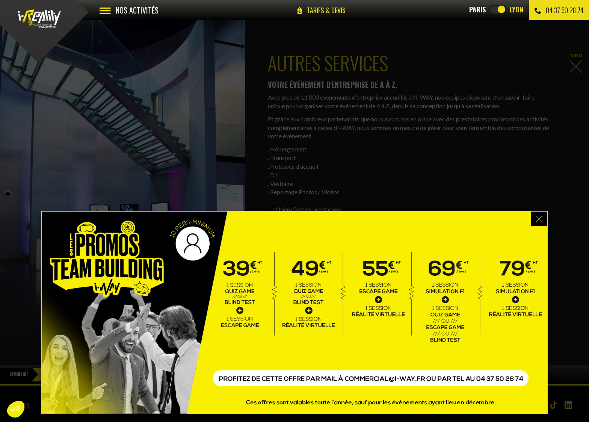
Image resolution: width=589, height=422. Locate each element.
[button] (16, 409)
